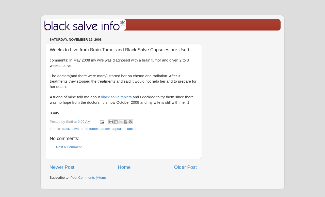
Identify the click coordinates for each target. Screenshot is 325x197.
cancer (105, 129)
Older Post (185, 167)
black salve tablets (116, 97)
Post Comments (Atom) (88, 177)
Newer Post (62, 167)
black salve (70, 129)
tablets (132, 129)
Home (124, 167)
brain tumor (89, 129)
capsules (118, 129)
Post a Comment (69, 147)
